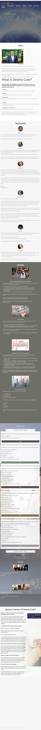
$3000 (20, 545)
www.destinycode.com (15, 241)
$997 (20, 515)
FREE (20, 441)
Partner (36, 5)
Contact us (23, 728)
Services (18, 5)
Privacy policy (17, 728)
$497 (20, 487)
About (3, 5)
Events (30, 5)
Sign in (3, 7)
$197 (20, 462)
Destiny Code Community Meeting (10, 592)
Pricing (24, 5)
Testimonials (10, 5)
